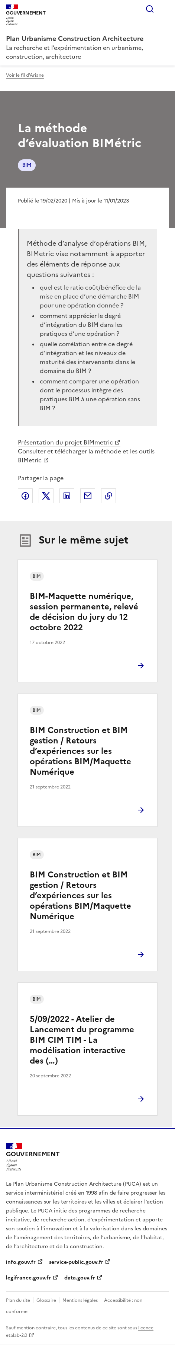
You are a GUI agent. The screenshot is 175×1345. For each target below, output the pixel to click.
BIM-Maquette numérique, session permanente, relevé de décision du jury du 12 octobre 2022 (84, 612)
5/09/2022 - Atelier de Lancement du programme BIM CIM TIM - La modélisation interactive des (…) (82, 1040)
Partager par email (87, 495)
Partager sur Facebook (25, 495)
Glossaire (46, 1300)
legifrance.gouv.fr (28, 1278)
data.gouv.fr (79, 1278)
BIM (26, 165)
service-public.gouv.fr (76, 1262)
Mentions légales (80, 1300)
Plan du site (18, 1300)
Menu (164, 8)
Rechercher (149, 8)
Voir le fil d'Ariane (25, 75)
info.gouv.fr (21, 1262)
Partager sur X (46, 495)
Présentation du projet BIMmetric (65, 442)
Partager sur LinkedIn (66, 495)
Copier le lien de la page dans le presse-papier (108, 495)
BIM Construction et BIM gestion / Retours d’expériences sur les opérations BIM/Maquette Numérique (80, 751)
